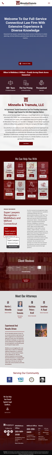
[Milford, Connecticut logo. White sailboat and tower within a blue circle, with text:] (9, 379)
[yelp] (8, 434)
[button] (6, 276)
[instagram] (11, 431)
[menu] (49, 3)
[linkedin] (8, 431)
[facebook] (5, 431)
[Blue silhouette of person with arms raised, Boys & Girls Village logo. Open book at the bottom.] (20, 379)
